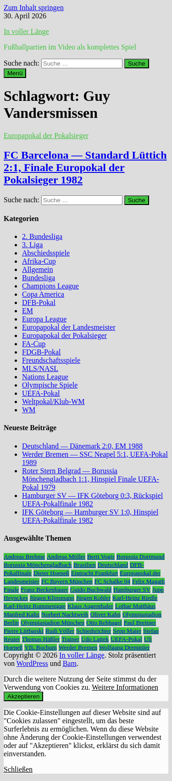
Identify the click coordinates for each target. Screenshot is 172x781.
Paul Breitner (140, 622)
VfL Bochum (40, 647)
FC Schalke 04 (112, 581)
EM (27, 311)
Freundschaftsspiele (51, 360)
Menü (14, 73)
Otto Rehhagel (104, 622)
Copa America (43, 294)
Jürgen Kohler (93, 597)
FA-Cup (33, 344)
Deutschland (113, 564)
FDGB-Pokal (41, 352)
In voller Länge (26, 31)
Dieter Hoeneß (51, 573)
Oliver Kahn (105, 614)
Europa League (44, 319)
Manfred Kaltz (21, 614)
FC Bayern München (67, 581)
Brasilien (84, 564)
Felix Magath (148, 581)
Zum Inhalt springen (34, 7)
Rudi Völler (59, 630)
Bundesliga (38, 278)
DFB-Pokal (38, 302)
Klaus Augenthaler (90, 606)
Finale (11, 589)
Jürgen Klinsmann (52, 597)
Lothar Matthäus (135, 606)
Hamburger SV (131, 589)
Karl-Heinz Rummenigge (35, 606)
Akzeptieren (23, 696)
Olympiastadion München (52, 622)
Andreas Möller (66, 556)
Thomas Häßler (41, 639)
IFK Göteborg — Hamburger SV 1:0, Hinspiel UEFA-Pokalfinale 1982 (90, 516)
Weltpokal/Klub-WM (53, 401)
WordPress (32, 663)
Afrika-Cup (39, 261)
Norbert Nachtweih (65, 614)
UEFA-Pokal (41, 393)
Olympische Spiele (50, 385)
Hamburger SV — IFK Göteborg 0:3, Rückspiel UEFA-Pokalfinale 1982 (92, 500)
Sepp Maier (127, 630)
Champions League (50, 286)
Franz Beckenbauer (44, 589)
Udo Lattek (95, 639)
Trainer (70, 639)
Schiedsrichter (93, 630)
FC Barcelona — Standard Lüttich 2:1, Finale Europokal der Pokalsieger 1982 (85, 167)
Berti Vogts (101, 556)
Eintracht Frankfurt (94, 573)
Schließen (18, 769)
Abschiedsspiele (46, 253)
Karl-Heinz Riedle (134, 597)
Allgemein (37, 269)
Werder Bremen (78, 647)
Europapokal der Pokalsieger (46, 135)
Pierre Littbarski (24, 630)
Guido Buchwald (91, 589)
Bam (70, 663)
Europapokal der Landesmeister (68, 327)
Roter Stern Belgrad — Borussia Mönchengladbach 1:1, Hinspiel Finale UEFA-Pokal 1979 (90, 479)
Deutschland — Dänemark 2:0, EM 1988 (82, 446)
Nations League (45, 377)
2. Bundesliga (42, 236)
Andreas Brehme (24, 556)
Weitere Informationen (125, 687)
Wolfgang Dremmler (124, 647)
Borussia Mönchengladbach (38, 564)
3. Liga (32, 245)
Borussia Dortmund (141, 556)
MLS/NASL (40, 368)
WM (28, 410)
